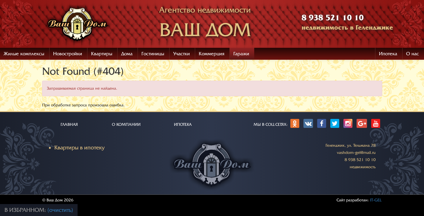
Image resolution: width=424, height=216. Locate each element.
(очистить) (60, 210)
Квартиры (101, 53)
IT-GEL (376, 200)
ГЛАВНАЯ (69, 124)
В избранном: (25, 210)
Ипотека (388, 53)
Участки (181, 53)
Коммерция (211, 53)
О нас (412, 53)
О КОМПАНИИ (126, 124)
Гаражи (241, 53)
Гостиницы (152, 53)
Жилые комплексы (24, 53)
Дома (126, 53)
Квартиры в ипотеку (79, 147)
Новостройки (67, 53)
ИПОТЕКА (183, 124)
